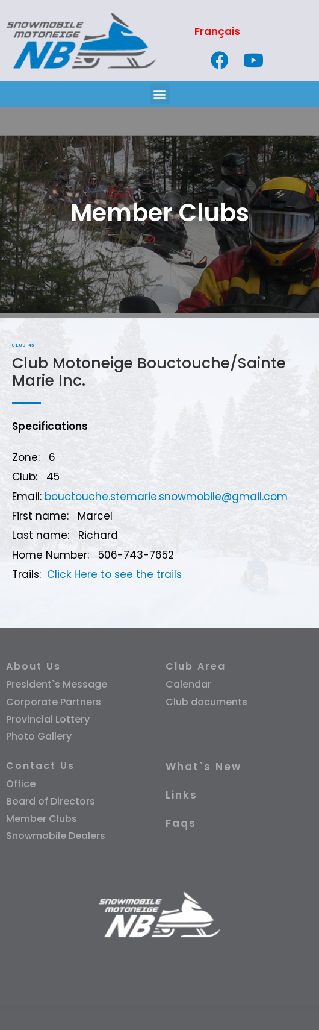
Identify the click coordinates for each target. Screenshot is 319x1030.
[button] (160, 94)
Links (181, 795)
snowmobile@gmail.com (223, 496)
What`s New (203, 766)
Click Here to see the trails (114, 574)
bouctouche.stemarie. (102, 496)
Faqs (181, 823)
